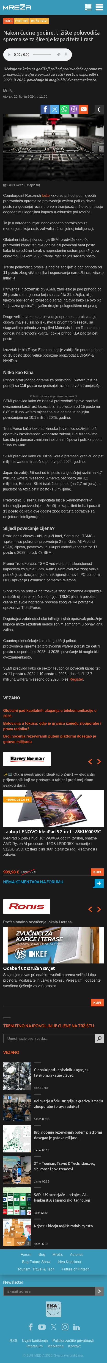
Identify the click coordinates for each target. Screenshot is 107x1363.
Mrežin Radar (39, 21)
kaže (46, 195)
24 (27, 1118)
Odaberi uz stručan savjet (29, 968)
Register (76, 679)
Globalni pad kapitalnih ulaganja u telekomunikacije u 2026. (61, 1072)
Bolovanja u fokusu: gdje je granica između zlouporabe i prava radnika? (68, 1104)
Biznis (8, 21)
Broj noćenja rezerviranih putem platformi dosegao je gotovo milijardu (68, 1135)
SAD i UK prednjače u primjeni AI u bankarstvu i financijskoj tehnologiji (62, 1197)
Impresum (34, 1346)
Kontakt (74, 1346)
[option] (53, 823)
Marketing (55, 1346)
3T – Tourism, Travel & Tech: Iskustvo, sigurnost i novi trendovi (64, 1166)
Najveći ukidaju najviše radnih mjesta (63, 1226)
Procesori (21, 21)
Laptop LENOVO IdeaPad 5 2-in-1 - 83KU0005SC (52, 831)
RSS (13, 1341)
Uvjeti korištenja (35, 1341)
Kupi (97, 872)
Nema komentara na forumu (33, 881)
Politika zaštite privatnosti (73, 1341)
